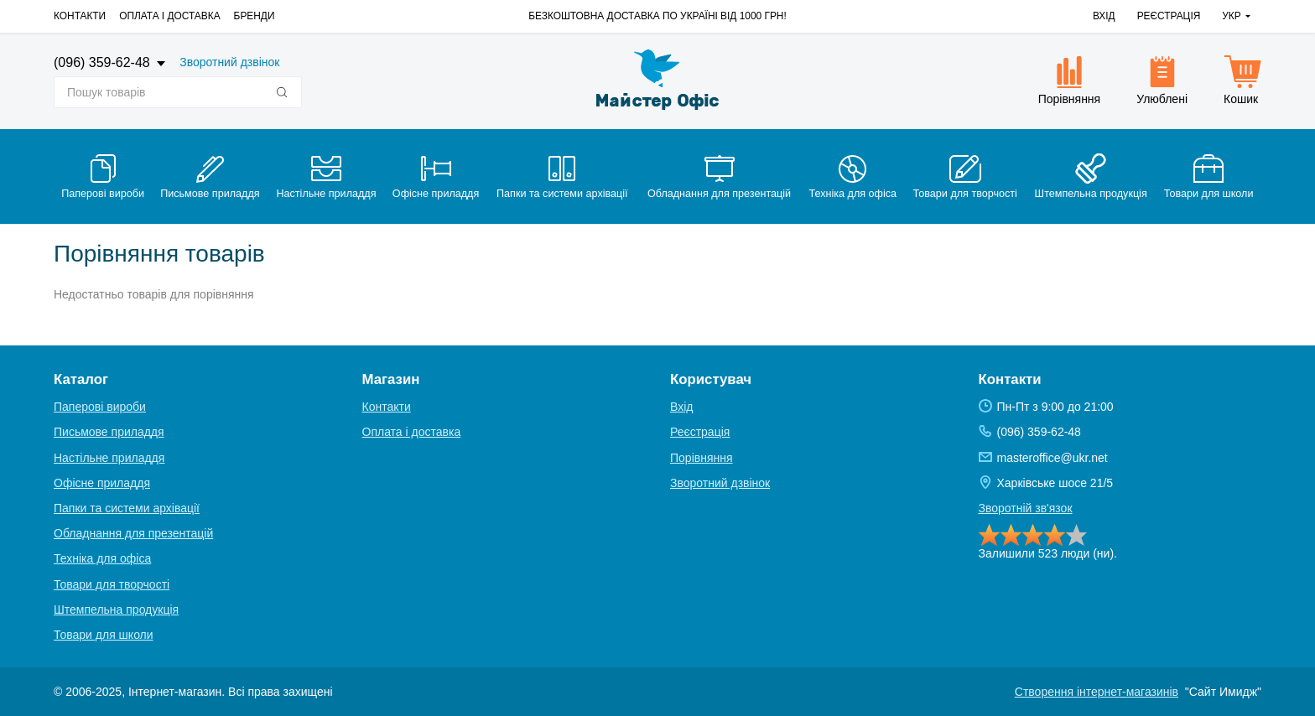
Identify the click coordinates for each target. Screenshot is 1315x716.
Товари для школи (103, 634)
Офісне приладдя (102, 483)
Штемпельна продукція (116, 609)
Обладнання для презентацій (133, 533)
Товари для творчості (111, 584)
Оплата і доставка (169, 16)
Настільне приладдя (109, 457)
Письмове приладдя (109, 431)
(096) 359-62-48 (103, 62)
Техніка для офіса (102, 558)
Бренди (254, 16)
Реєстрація (1169, 16)
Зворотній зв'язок (1026, 508)
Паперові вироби (100, 406)
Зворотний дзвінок (229, 62)
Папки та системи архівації (127, 508)
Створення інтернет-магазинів (1096, 691)
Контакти (80, 16)
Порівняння (701, 457)
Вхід (1104, 16)
